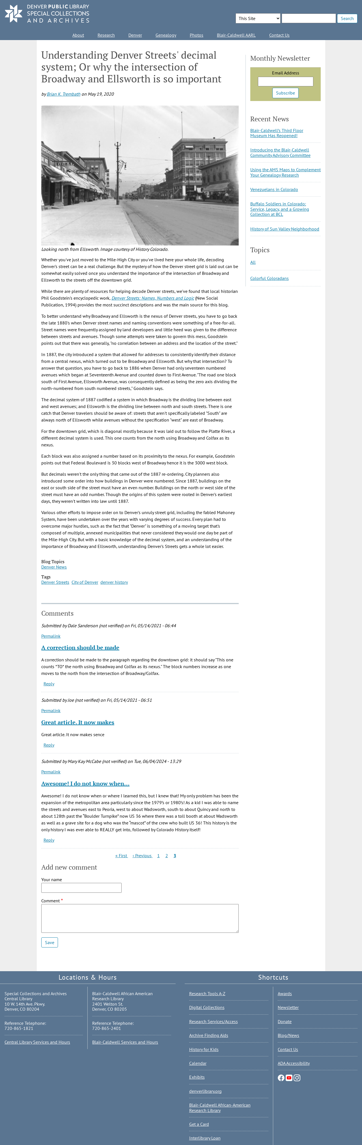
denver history (114, 582)
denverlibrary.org (205, 1091)
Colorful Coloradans (269, 278)
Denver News (54, 567)
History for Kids (204, 1049)
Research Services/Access (213, 1021)
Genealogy (166, 35)
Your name (51, 879)
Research (106, 35)
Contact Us (279, 35)
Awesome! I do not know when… (85, 783)
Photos (196, 35)
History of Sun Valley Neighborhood (284, 229)
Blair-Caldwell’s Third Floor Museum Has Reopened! (276, 133)
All (253, 262)
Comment (50, 900)
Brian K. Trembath (63, 94)
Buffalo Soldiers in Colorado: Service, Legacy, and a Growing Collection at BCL (279, 209)
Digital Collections (207, 1007)
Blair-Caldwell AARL (236, 35)
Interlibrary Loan (205, 1138)
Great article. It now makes (77, 722)
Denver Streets (55, 582)
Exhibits (197, 1077)
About (78, 35)
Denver (135, 35)
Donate (285, 1021)
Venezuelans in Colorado (274, 189)
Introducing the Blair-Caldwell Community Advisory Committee (280, 152)
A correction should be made (80, 647)
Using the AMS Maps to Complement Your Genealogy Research (285, 172)
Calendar (197, 1063)
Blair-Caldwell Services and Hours (125, 1042)
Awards (285, 993)
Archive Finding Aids (208, 1035)
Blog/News (288, 1035)
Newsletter (288, 1007)
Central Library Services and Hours (37, 1042)
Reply (49, 683)
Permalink (51, 636)
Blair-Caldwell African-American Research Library (220, 1107)
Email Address (285, 73)
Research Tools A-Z (207, 993)
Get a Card (199, 1124)
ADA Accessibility (294, 1063)
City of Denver (85, 582)
